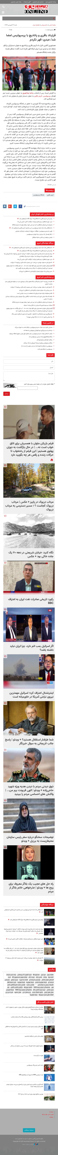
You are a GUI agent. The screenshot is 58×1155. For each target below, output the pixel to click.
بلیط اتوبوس (10, 990)
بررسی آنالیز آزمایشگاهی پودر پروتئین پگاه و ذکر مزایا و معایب (27, 1017)
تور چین (43, 975)
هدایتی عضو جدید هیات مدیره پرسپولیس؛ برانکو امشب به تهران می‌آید (33, 327)
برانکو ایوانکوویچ (28, 93)
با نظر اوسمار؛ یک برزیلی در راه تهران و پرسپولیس (39, 234)
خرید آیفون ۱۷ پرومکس (24, 975)
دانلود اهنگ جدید (37, 992)
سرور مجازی (14, 980)
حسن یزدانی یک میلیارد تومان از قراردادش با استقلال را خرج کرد (35, 271)
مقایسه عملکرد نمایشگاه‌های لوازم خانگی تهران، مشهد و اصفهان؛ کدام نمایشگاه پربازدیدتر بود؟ (24, 1008)
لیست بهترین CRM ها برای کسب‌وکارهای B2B (31, 1075)
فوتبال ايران (36, 25)
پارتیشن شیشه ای (34, 980)
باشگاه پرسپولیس (38, 195)
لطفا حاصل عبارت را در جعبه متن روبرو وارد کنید (39, 384)
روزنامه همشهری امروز (51, 2)
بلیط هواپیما (30, 982)
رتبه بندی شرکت (11, 975)
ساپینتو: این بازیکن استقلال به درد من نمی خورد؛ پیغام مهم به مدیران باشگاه (32, 225)
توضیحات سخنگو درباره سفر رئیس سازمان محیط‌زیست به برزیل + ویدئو (30, 839)
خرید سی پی (9, 992)
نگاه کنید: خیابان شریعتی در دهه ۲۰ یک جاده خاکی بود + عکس (31, 554)
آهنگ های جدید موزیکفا (46, 995)
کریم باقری (38, 96)
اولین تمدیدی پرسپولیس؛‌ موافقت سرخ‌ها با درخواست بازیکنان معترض (33, 231)
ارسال (6, 394)
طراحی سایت (30, 985)
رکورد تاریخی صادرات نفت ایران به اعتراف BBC (30, 601)
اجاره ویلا (50, 977)
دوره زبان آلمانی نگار (39, 990)
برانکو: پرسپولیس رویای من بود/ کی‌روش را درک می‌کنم (38, 343)
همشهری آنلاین (36, 9)
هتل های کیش (48, 992)
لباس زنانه (39, 977)
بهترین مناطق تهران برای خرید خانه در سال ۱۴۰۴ (30, 1094)
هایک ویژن (50, 975)
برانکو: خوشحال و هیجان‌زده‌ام (44, 340)
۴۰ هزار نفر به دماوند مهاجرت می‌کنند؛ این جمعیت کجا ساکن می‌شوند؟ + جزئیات (31, 263)
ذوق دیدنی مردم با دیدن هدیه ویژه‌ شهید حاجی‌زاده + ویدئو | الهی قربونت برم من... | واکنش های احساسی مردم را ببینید (29, 790)
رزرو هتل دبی (26, 992)
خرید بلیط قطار (11, 982)
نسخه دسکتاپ (29, 1130)
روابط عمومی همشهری (16, 2)
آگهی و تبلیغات (27, 2)
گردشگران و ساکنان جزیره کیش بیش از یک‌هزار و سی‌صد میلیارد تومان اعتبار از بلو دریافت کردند (24, 1086)
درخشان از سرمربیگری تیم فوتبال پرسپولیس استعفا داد (38, 330)
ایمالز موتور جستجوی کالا (19, 977)
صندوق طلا (36, 975)
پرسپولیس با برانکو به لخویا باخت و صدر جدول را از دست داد (36, 346)
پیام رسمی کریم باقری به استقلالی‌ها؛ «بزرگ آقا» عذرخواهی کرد (35, 219)
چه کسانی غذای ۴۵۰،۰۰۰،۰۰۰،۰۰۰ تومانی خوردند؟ (39, 317)
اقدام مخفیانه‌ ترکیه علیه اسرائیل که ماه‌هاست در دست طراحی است (34, 293)
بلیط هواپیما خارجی (41, 982)
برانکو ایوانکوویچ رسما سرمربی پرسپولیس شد (40, 337)
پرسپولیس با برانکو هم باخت (44, 349)
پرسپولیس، (47, 96)
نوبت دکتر (31, 977)
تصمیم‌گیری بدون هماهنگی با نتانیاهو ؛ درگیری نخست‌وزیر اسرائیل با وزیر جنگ (32, 314)
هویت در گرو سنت (38, 1056)
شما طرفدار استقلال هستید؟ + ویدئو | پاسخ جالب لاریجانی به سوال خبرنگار (29, 741)
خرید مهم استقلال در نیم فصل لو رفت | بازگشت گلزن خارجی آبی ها (35, 222)
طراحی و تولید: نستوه (30, 1144)
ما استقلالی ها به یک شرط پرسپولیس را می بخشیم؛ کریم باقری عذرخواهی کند (32, 228)
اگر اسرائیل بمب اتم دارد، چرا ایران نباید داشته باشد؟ (31, 648)
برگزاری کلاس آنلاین (16, 987)
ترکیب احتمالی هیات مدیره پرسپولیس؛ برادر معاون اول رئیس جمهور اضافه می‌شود (30, 334)
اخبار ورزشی (44, 25)
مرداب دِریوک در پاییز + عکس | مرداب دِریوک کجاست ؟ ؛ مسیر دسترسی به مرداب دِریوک (29, 506)
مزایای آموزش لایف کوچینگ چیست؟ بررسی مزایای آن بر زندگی (26, 1046)
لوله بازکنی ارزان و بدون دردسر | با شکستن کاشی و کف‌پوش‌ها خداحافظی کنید (24, 1028)
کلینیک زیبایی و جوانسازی (45, 985)
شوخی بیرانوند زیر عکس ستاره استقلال (42, 237)
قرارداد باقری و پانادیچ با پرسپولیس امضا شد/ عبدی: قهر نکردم (31, 37)
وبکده (45, 977)
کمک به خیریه (23, 980)
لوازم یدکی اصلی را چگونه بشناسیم (34, 1036)
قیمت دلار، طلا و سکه (47, 1115)
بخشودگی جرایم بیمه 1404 (41, 987)
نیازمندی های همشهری (38, 2)
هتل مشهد (17, 992)
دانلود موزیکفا (28, 987)
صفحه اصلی (52, 25)
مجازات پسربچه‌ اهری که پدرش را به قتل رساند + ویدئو (38, 305)
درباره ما (51, 1112)
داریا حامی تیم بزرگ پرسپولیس (35, 1065)
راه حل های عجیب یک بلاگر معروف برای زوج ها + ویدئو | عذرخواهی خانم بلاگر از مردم (31, 888)
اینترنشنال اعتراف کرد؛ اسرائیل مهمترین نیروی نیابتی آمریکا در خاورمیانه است (31, 695)
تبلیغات (51, 1117)
